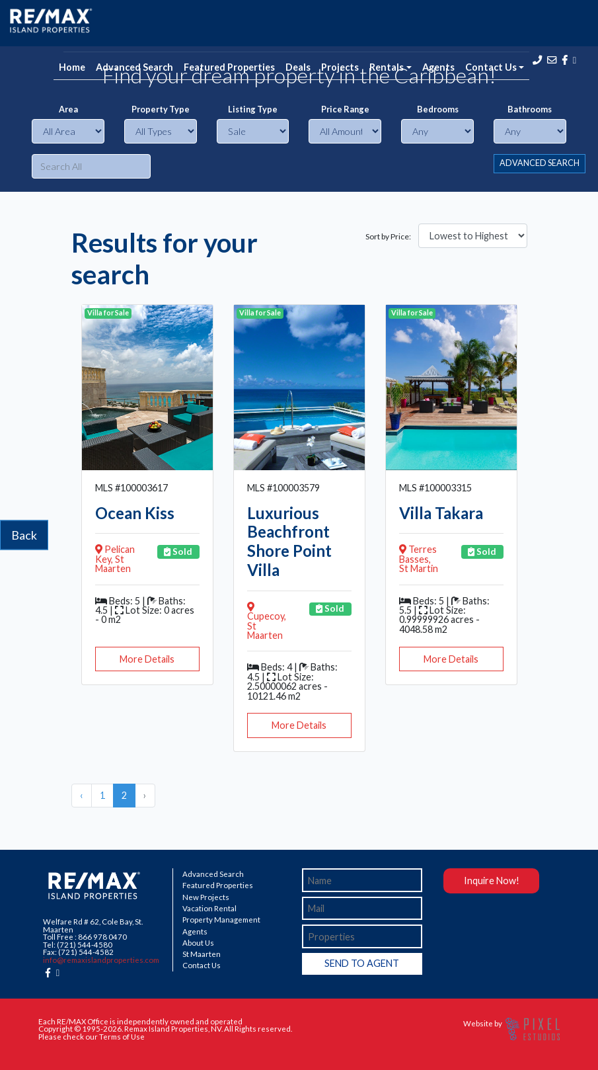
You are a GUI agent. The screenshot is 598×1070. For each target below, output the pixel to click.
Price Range (345, 109)
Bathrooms (529, 109)
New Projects (205, 897)
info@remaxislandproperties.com (101, 960)
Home (72, 67)
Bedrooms (438, 109)
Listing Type (253, 109)
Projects (340, 67)
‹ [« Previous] (81, 795)
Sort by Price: (388, 237)
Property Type (160, 109)
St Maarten (201, 954)
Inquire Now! (491, 880)
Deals (298, 67)
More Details (147, 659)
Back (24, 535)
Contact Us (201, 965)
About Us (198, 943)
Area (68, 109)
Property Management (221, 920)
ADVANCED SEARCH (539, 163)
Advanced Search (134, 67)
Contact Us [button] (491, 67)
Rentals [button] (386, 67)
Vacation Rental (209, 909)
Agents (438, 67)
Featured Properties (229, 67)
